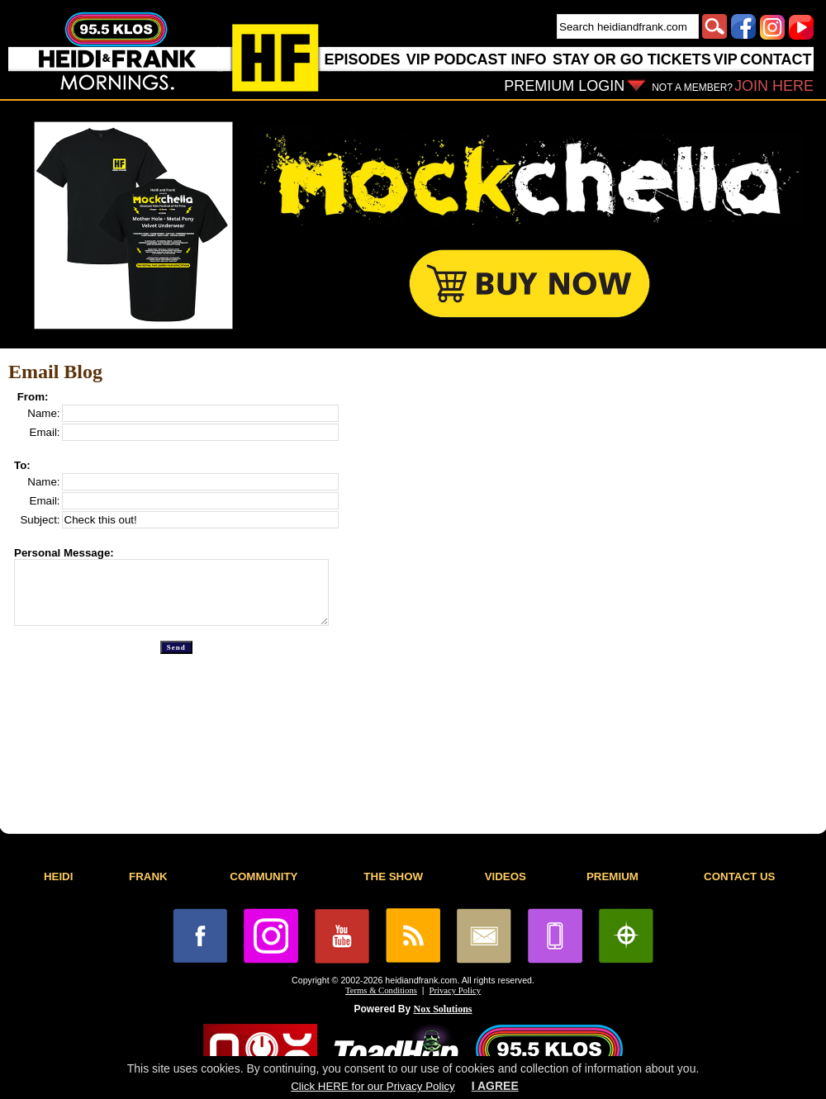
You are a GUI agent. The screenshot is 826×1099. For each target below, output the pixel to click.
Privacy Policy (455, 990)
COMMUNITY (263, 876)
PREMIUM (612, 876)
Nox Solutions (443, 1009)
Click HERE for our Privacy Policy (372, 1086)
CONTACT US (739, 876)
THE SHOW (393, 876)
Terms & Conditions (381, 990)
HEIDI (59, 876)
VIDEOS (505, 876)
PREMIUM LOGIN (564, 85)
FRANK (148, 876)
